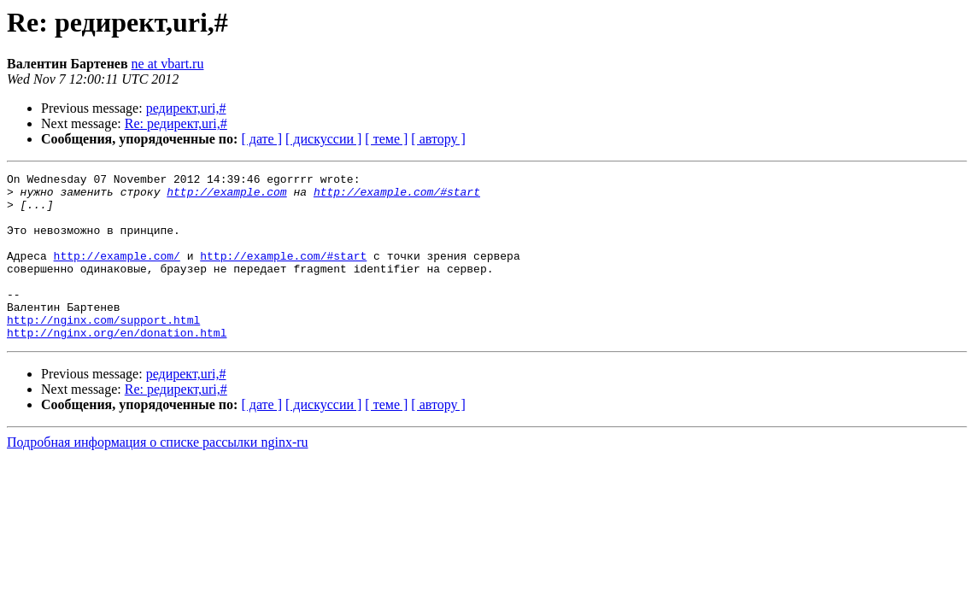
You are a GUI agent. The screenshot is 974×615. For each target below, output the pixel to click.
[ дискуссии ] (323, 139)
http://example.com (226, 196)
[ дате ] (261, 139)
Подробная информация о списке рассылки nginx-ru (157, 475)
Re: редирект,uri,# (176, 123)
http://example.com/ (117, 273)
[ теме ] (386, 139)
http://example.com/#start (397, 196)
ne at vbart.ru (168, 63)
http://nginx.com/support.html (103, 350)
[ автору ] (438, 139)
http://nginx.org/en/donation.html (116, 365)
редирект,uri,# (186, 108)
